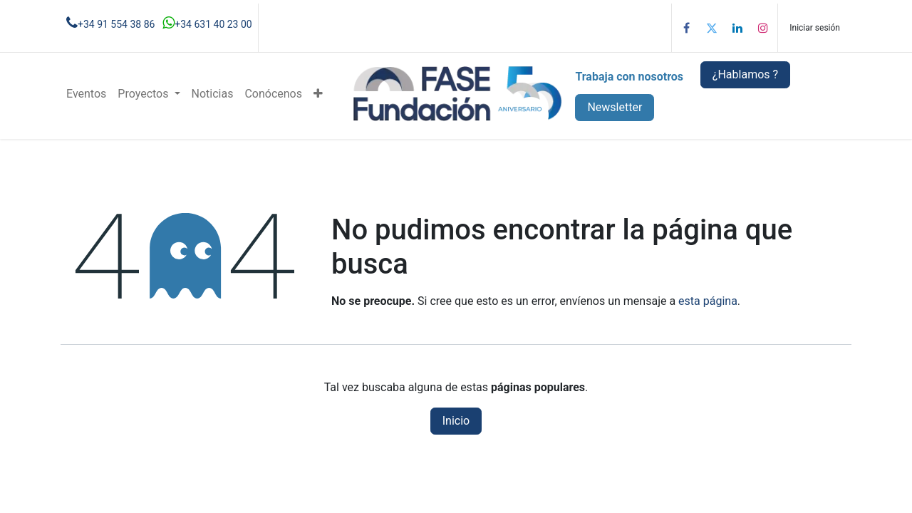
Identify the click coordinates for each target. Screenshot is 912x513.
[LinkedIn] (737, 27)
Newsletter (614, 107)
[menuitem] (86, 94)
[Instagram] (763, 27)
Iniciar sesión (814, 28)
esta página (707, 301)
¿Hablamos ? (745, 74)
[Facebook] (686, 27)
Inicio (456, 421)
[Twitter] (711, 27)
